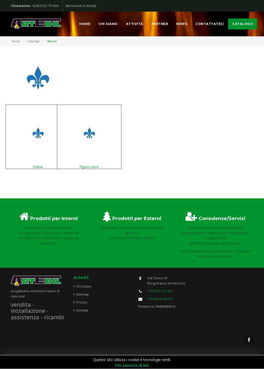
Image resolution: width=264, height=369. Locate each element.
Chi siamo (108, 24)
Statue (38, 166)
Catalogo (242, 24)
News (181, 24)
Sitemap (82, 294)
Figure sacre (89, 166)
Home (84, 24)
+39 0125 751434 (159, 291)
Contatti (82, 310)
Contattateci (209, 24)
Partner (159, 24)
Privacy (81, 302)
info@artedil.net (160, 298)
